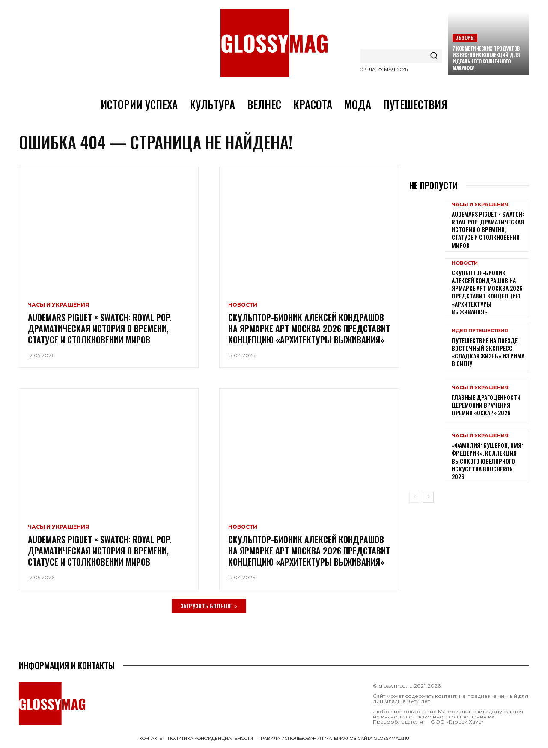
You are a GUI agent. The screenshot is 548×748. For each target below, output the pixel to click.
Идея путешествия (480, 331)
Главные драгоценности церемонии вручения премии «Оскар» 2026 (486, 405)
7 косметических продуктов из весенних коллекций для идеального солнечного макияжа (486, 58)
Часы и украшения (58, 305)
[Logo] (274, 43)
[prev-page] (414, 498)
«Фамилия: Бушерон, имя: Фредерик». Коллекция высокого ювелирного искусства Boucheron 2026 (487, 461)
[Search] (434, 56)
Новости (242, 305)
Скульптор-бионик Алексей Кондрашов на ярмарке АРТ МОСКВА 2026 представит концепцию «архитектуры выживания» (309, 329)
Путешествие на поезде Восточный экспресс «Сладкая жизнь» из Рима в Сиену (488, 352)
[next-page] (428, 498)
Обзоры (464, 37)
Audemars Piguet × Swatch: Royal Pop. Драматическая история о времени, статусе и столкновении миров (100, 329)
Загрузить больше (209, 606)
